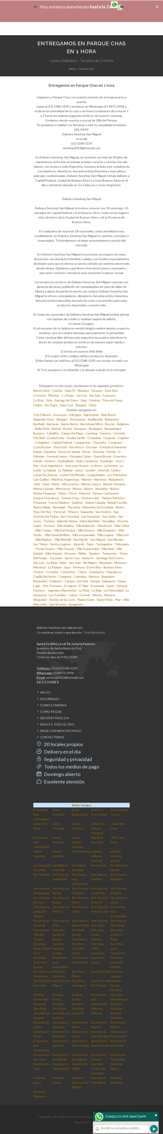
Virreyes (70, 553)
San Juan (94, 395)
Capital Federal (62, 442)
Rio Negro (50, 405)
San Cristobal (70, 516)
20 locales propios (60, 744)
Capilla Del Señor (44, 576)
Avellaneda (95, 419)
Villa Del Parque (64, 530)
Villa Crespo (43, 530)
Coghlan (123, 438)
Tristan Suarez (45, 549)
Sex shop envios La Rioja (116, 934)
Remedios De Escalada (98, 507)
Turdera (48, 521)
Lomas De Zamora (45, 475)
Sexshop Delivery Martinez (116, 1013)
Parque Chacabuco (46, 498)
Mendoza (83, 390)
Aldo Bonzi (108, 415)
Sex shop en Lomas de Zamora (41, 911)
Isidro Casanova (87, 461)
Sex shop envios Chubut (97, 934)
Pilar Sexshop (81, 851)
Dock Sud (60, 447)
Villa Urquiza (53, 553)
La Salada (49, 470)
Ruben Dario (86, 599)
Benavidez (40, 581)
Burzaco (38, 433)
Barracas (53, 424)
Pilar (118, 599)
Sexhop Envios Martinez (59, 999)
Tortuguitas (104, 544)
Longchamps (96, 475)
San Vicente (58, 604)
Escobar (91, 447)
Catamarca (109, 395)
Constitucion (42, 447)
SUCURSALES (49, 699)
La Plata (84, 590)
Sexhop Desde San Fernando (40, 999)
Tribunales (122, 544)
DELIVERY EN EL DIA (54, 718)
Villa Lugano (105, 535)
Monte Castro (91, 484)
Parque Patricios (113, 498)
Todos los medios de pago (68, 767)
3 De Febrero (42, 415)
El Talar (83, 586)
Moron (77, 489)
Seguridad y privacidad (64, 759)
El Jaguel (70, 586)
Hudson (50, 461)
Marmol (87, 479)
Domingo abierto (59, 774)
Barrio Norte (69, 424)
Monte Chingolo (114, 484)
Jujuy (83, 400)
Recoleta (74, 507)
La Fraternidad (113, 590)
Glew (46, 484)
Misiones (53, 395)
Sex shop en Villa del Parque (41, 934)
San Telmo (40, 544)
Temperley (109, 553)
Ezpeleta (50, 452)
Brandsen (108, 576)
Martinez (100, 479)
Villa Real (108, 549)
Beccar (110, 424)
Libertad (103, 470)
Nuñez (114, 489)
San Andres (103, 512)
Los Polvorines (117, 475)
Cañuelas (80, 576)
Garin (110, 586)
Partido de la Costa (62, 599)
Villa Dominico (106, 530)
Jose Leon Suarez (77, 465)
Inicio (72, 68)
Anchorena (77, 419)
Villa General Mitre (57, 535)
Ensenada (97, 586)
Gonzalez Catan (80, 456)
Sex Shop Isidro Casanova (98, 948)
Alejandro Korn (43, 419)
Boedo (67, 428)
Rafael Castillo (117, 502)
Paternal (59, 512)
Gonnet (85, 595)
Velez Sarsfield (89, 521)
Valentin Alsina (67, 521)
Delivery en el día (59, 752)
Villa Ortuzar (65, 549)
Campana (65, 576)
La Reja (96, 590)
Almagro (62, 419)
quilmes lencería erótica (115, 855)
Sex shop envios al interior (59, 934)
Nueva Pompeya (44, 493)
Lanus (79, 470)
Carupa (69, 581)
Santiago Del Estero (109, 558)
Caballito (53, 433)
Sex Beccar (98, 865)
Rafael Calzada (95, 502)
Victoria (49, 525)
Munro (88, 489)
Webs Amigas (81, 805)
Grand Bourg (102, 456)
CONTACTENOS (52, 737)
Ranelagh (59, 507)
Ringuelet (40, 599)
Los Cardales (57, 595)
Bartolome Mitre (91, 424)
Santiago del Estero (66, 400)
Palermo (84, 493)
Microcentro (70, 484)
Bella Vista (42, 428)
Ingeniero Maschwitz (62, 590)
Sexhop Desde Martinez (116, 985)
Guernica (119, 456)
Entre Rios (111, 390)
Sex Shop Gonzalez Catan (78, 948)
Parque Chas (70, 498)
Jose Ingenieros (51, 465)
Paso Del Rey (42, 512)
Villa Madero (43, 539)
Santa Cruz (66, 405)
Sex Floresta (41, 874)
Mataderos (116, 479)
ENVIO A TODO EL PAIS (57, 724)
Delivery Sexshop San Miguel (80, 1082)
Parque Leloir (90, 498)
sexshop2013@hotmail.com (65, 677)
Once (73, 493)
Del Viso (82, 581)
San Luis (81, 395)
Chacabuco (113, 572)
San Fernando (90, 516)
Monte (97, 595)
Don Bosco (76, 447)
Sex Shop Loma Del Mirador (116, 962)
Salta (49, 400)
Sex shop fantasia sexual (59, 948)
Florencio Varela (69, 452)
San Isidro (109, 516)
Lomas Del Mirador (72, 475)
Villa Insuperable (83, 535)
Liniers (116, 470)
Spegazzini (76, 604)
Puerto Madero (58, 502)
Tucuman (97, 390)
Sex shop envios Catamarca (79, 934)
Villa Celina (121, 525)
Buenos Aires (41, 390)
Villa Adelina (65, 525)
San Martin (80, 539)
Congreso (115, 442)
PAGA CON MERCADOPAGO (61, 731)
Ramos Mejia (41, 507)
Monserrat (63, 489)
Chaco (92, 405)
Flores (86, 452)
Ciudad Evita (55, 438)
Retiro (120, 507)
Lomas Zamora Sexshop (78, 842)
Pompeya (39, 502)
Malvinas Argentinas (65, 479)
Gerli (36, 484)
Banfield (38, 424)
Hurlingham (65, 461)
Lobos (73, 595)
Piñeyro (73, 512)
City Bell (39, 438)
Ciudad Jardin (76, 438)
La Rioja (38, 400)
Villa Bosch (104, 525)
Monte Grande (43, 489)
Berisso (94, 576)
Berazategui (113, 428)
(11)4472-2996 (63, 673)
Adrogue (75, 415)
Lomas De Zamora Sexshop (98, 828)
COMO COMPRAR (53, 705)
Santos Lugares (60, 544)
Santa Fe (70, 390)
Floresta (98, 452)
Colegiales (42, 442)
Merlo (56, 484)
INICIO (45, 692)
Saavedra (87, 512)
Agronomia (91, 415)
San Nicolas (115, 539)
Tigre (90, 544)
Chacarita (99, 442)
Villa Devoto (86, 530)
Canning (91, 433)
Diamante (108, 581)
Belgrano (123, 424)
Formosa (94, 400)
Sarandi (79, 544)
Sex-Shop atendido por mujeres (119, 999)
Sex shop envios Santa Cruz (42, 948)
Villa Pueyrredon (88, 549)
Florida (111, 452)
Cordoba (57, 390)
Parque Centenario (106, 493)
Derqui (95, 581)
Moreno (109, 595)
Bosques (80, 428)
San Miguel (97, 539)
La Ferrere (111, 465)
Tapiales (94, 553)
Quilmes (77, 502)
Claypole (109, 438)
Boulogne (95, 428)
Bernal (56, 428)
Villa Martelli (62, 539)
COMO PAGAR (50, 711)
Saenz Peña (105, 599)
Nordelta (102, 489)
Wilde (82, 553)
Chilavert (56, 581)
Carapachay (82, 442)
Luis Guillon (41, 479)
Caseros (105, 433)
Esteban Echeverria (113, 447)
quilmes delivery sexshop (97, 855)
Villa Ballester (85, 525)
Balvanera (111, 419)
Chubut (37, 405)
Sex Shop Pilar (100, 971)
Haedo (37, 461)
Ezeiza (37, 452)
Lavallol (90, 470)
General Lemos (57, 456)
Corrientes (39, 395)
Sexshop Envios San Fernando (98, 1068)
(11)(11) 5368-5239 (64, 668)
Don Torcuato (52, 586)
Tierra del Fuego (112, 400)
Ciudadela (94, 438)
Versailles (108, 521)
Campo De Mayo (72, 433)
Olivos (62, 493)
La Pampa (68, 395)
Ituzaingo (106, 461)
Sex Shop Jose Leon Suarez (40, 962)
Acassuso (60, 415)
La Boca (96, 465)
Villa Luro (122, 535)
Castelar (119, 433)
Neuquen (81, 405)
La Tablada (65, 470)
